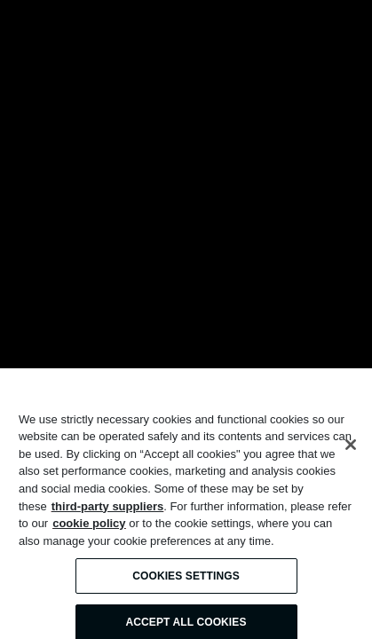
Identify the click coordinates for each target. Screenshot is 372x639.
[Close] (350, 449)
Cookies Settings (186, 581)
